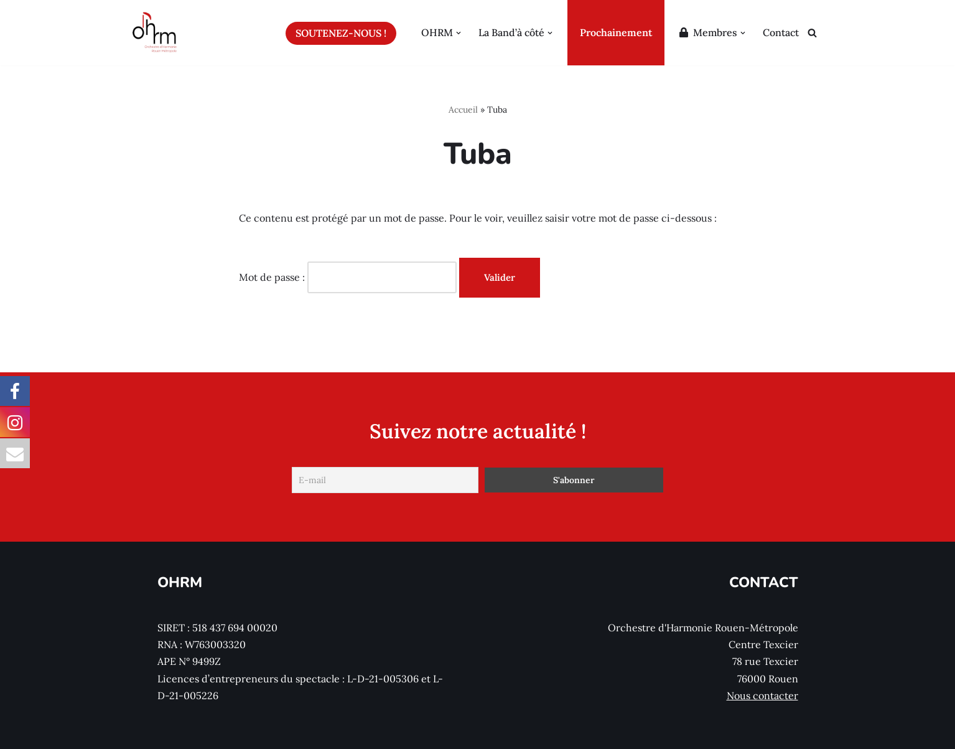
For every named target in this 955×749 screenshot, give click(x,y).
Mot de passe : (348, 277)
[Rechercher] (812, 32)
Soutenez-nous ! (341, 33)
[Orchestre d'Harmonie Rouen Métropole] (155, 32)
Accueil (463, 109)
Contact (781, 32)
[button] (458, 32)
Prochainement (616, 32)
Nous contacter (762, 695)
